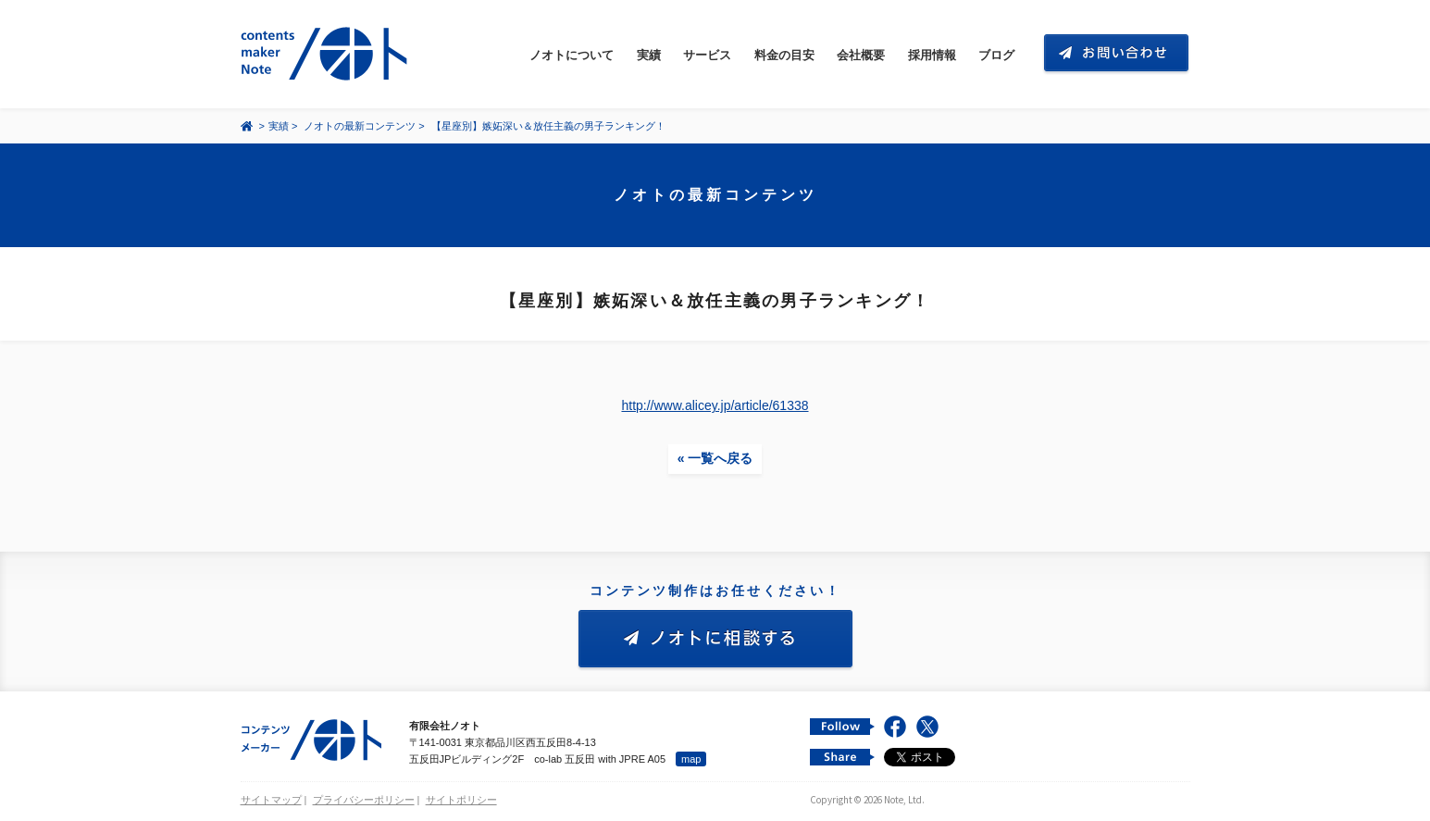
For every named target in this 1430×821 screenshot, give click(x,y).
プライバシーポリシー (364, 799)
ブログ (996, 55)
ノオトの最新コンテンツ (360, 125)
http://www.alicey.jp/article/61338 (714, 405)
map (691, 759)
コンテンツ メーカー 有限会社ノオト (328, 54)
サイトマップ (271, 799)
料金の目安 (784, 55)
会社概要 (861, 55)
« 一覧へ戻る (715, 458)
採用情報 (932, 55)
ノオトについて (571, 55)
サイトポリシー (461, 799)
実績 (649, 55)
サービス (707, 55)
